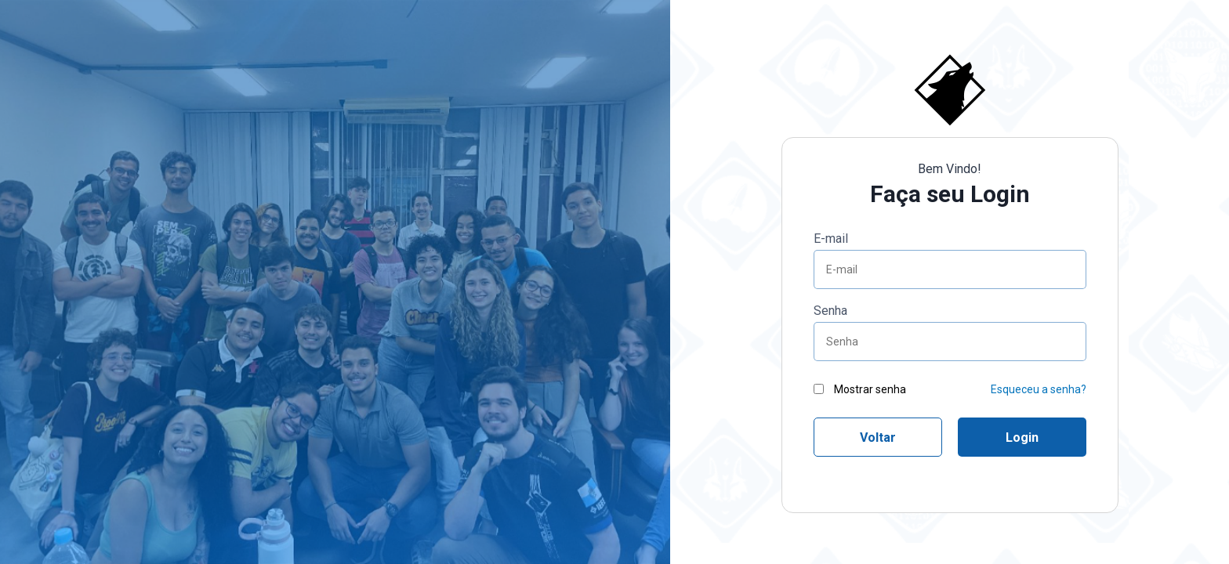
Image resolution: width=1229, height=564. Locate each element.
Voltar (878, 437)
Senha (830, 310)
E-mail (831, 238)
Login (1022, 437)
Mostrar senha (860, 389)
